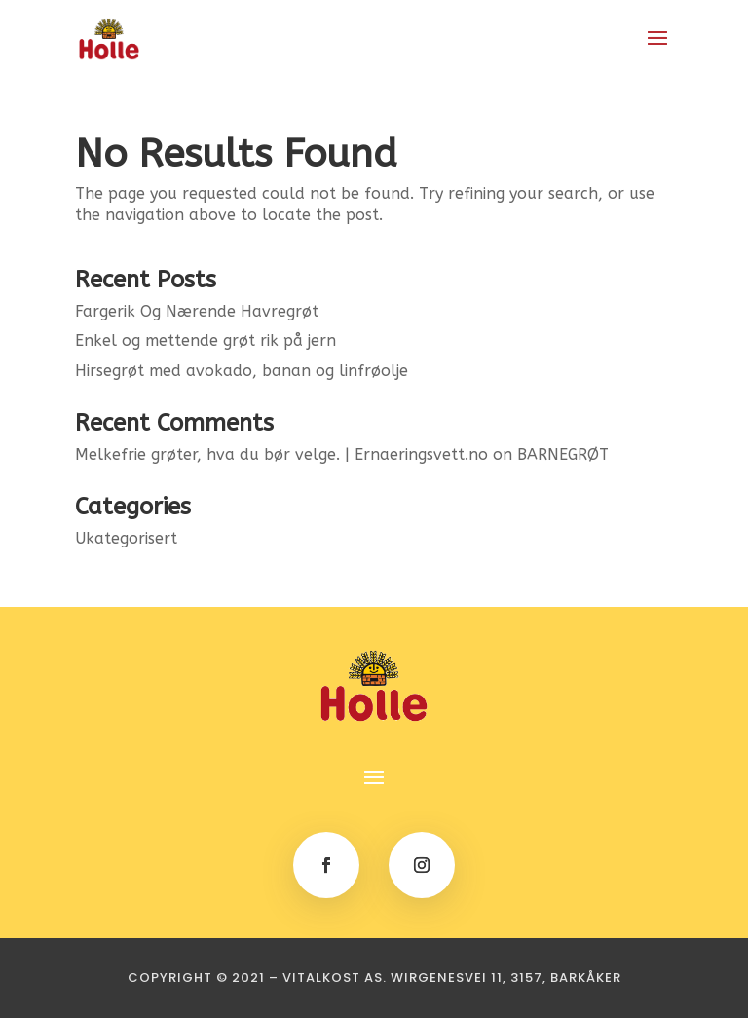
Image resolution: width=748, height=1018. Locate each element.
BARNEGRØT (563, 454)
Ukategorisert (126, 538)
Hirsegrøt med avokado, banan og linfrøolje (241, 370)
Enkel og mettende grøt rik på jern (205, 340)
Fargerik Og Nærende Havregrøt (196, 311)
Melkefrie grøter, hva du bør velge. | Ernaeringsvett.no (281, 454)
